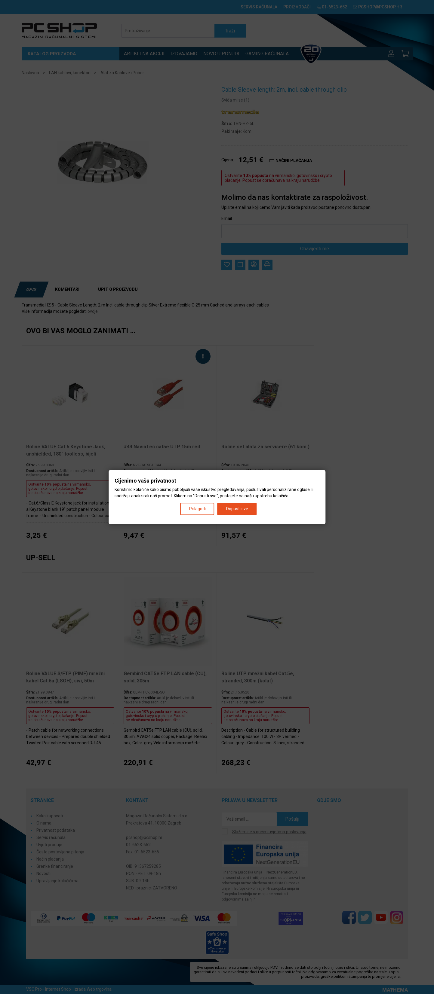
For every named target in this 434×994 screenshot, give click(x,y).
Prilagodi (197, 508)
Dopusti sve (237, 508)
